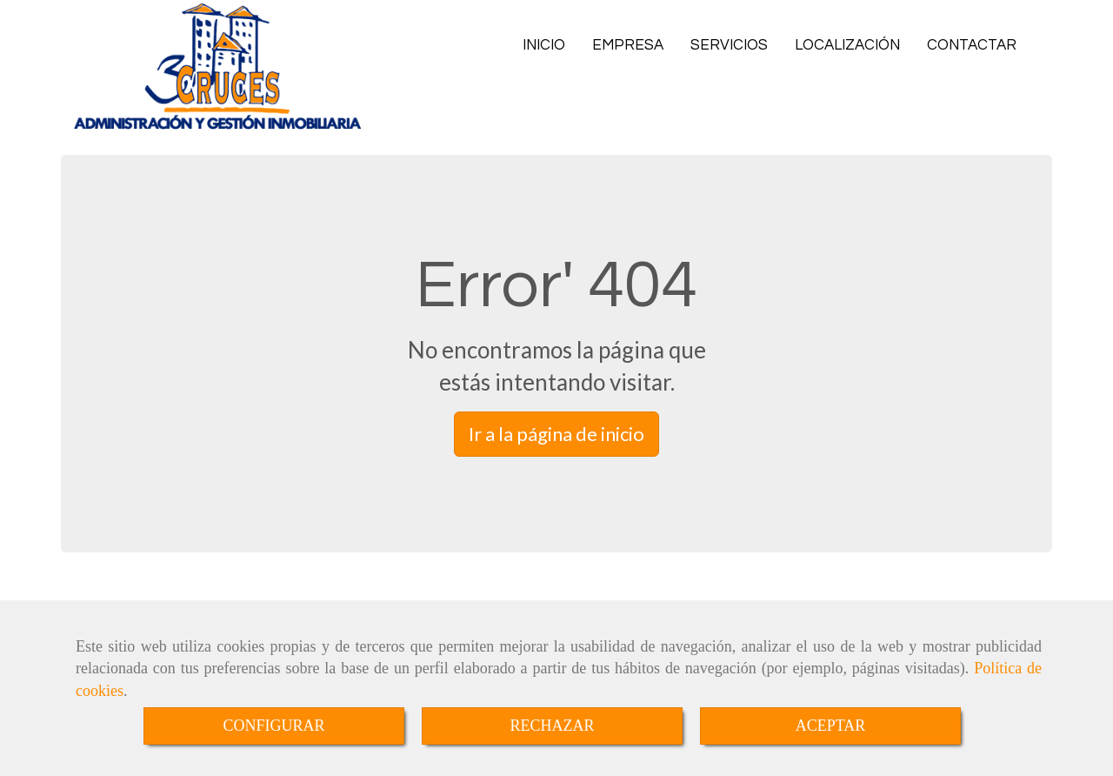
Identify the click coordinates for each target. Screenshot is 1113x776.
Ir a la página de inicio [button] (556, 433)
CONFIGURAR (273, 725)
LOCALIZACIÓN (847, 45)
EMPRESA (627, 45)
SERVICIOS (729, 45)
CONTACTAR (971, 45)
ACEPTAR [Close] (831, 725)
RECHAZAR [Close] (552, 725)
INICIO (544, 45)
